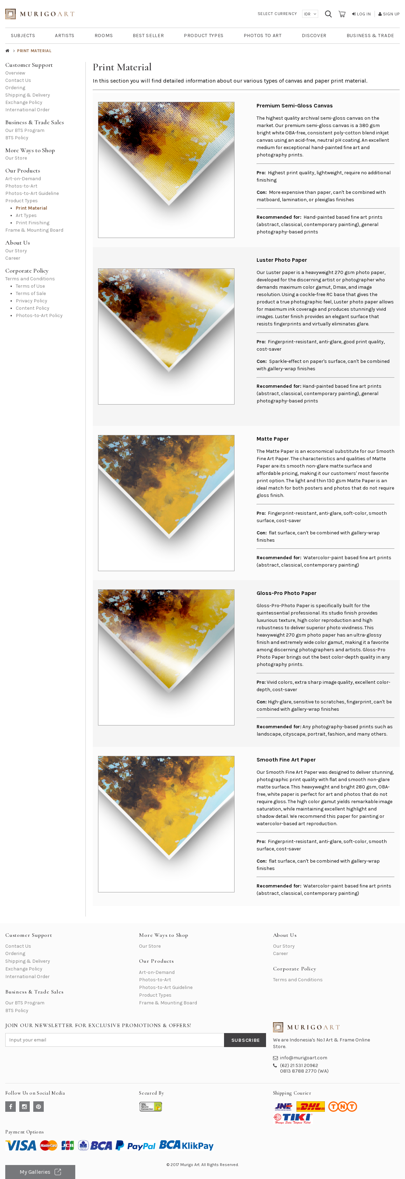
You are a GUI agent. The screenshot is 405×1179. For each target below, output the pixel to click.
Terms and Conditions (30, 279)
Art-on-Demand (23, 179)
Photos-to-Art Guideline (32, 193)
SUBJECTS (23, 35)
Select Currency (277, 13)
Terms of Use (30, 286)
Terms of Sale (31, 293)
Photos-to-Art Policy (39, 315)
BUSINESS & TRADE (370, 35)
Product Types (21, 201)
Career (12, 258)
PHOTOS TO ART (263, 35)
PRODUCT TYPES (204, 35)
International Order (27, 110)
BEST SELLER (148, 35)
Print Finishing (32, 223)
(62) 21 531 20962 (299, 1065)
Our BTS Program (24, 130)
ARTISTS (65, 35)
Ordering (15, 88)
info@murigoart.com (303, 1058)
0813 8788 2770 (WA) (304, 1071)
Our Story (16, 251)
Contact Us (18, 80)
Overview (15, 73)
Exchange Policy (23, 102)
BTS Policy (16, 138)
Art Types (26, 215)
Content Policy (32, 308)
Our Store (16, 158)
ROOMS (104, 35)
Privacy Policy (31, 301)
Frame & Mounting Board (34, 230)
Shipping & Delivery (27, 95)
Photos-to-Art (21, 186)
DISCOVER (314, 35)
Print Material (31, 208)
